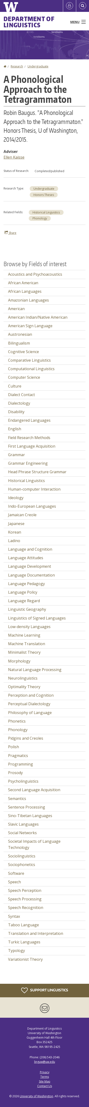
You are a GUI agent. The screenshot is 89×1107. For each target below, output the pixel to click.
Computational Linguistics (31, 368)
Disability (16, 411)
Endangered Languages (29, 420)
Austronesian (20, 334)
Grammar (16, 454)
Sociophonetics (21, 864)
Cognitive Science (23, 351)
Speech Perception (24, 890)
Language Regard (24, 600)
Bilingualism (19, 343)
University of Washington (36, 1096)
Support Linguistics (44, 990)
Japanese (16, 523)
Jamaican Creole (22, 514)
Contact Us (44, 1086)
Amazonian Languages (28, 300)
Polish (13, 746)
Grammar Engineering (28, 463)
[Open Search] (82, 6)
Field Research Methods (29, 437)
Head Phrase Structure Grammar (37, 471)
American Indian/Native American (37, 317)
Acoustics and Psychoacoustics (35, 274)
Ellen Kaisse (14, 157)
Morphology (19, 661)
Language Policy (22, 592)
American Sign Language (30, 325)
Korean (14, 532)
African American (23, 282)
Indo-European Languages (32, 506)
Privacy (44, 1072)
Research (17, 66)
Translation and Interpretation (35, 933)
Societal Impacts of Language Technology (34, 844)
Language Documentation (31, 575)
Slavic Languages (23, 824)
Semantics (17, 798)
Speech (14, 882)
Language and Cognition (30, 549)
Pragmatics (18, 755)
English (14, 428)
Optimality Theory (24, 686)
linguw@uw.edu (44, 1062)
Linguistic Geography (27, 609)
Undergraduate (38, 66)
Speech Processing (25, 899)
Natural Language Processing (34, 669)
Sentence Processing (26, 807)
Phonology (40, 218)
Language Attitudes (25, 557)
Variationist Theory (25, 959)
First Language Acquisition (31, 446)
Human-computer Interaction (34, 489)
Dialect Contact (21, 394)
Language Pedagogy (26, 583)
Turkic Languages (24, 942)
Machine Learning (24, 635)
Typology (16, 950)
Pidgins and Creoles (25, 738)
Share (10, 233)
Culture (14, 386)
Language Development (29, 566)
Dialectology (19, 403)
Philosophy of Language (30, 712)
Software (16, 873)
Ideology (15, 497)
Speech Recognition (25, 907)
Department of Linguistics (29, 22)
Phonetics (17, 721)
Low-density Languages (29, 626)
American (16, 308)
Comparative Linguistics (29, 360)
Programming (20, 764)
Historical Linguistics (46, 212)
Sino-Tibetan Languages (30, 815)
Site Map (44, 1081)
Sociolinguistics (21, 856)
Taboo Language (23, 924)
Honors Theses (43, 195)
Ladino (14, 540)
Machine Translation (26, 643)
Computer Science (24, 377)
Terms (44, 1077)
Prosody (15, 772)
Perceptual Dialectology (29, 703)
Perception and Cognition (31, 695)
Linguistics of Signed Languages (37, 618)
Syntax (14, 916)
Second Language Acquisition (34, 789)
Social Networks (22, 832)
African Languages (25, 291)
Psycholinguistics (23, 781)
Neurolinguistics (22, 678)
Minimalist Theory (24, 652)
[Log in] (69, 6)
